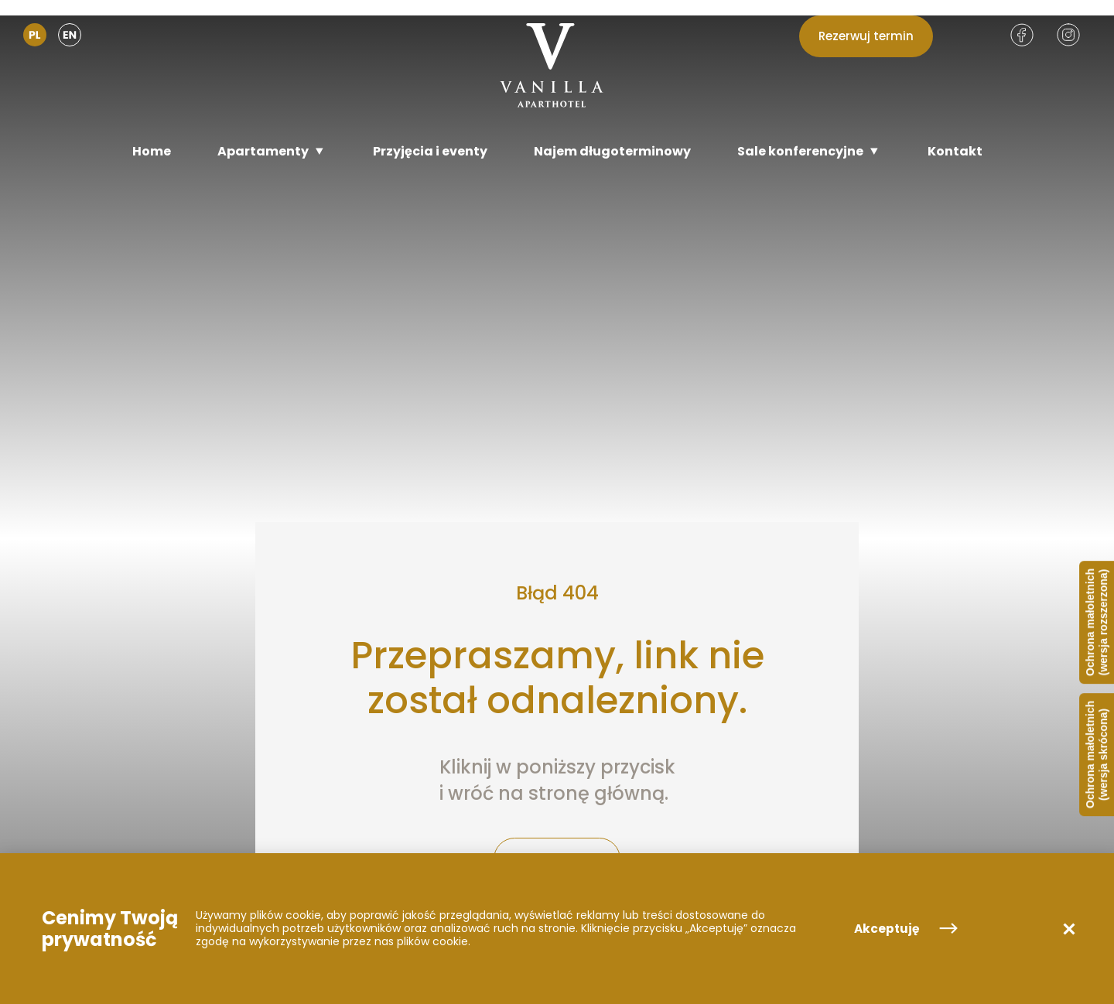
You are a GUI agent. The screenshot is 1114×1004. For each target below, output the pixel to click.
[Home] (151, 151)
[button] (1069, 929)
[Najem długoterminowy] (612, 151)
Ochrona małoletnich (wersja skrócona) (1096, 754)
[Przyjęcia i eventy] (430, 151)
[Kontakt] (955, 151)
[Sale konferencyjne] (809, 151)
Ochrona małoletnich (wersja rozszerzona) (1096, 622)
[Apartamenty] (271, 151)
